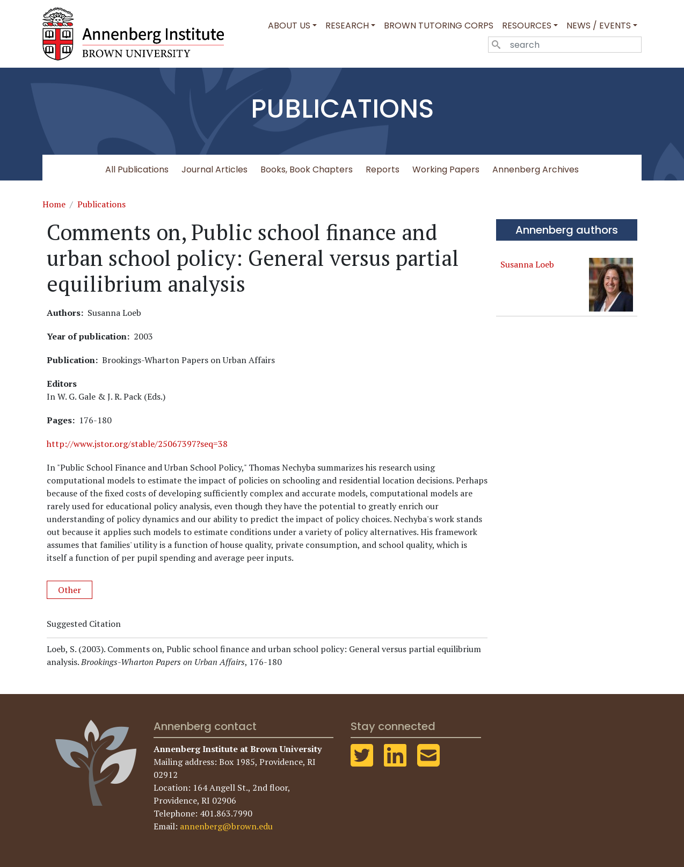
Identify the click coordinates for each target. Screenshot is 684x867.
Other (69, 590)
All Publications (137, 169)
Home (54, 204)
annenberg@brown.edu (226, 826)
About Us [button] (289, 25)
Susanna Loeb (527, 264)
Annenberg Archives (535, 169)
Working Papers (445, 169)
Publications (101, 204)
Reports (382, 169)
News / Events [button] (598, 25)
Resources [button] (526, 25)
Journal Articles (214, 169)
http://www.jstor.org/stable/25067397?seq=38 (137, 444)
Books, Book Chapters (306, 169)
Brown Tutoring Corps (438, 25)
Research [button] (347, 25)
